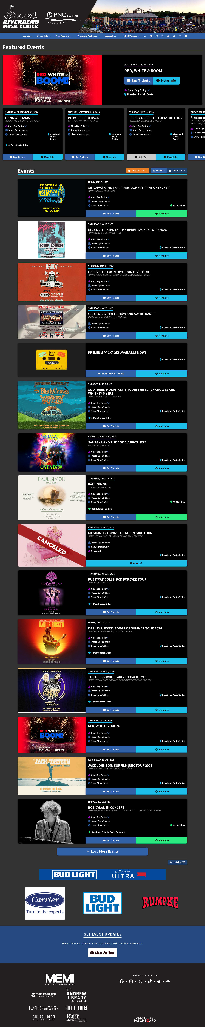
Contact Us (151, 975)
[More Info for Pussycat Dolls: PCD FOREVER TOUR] (102, 592)
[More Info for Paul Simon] (102, 497)
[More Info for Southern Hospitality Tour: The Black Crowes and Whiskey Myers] (102, 405)
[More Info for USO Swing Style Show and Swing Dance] (102, 322)
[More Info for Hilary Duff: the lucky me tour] (156, 134)
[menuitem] (27, 36)
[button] (152, 90)
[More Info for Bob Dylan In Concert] (102, 821)
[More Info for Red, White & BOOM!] (102, 80)
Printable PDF (177, 862)
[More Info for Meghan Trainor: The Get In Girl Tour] (102, 545)
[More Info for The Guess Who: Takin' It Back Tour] (102, 690)
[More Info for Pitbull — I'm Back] (94, 134)
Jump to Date (137, 170)
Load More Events (102, 851)
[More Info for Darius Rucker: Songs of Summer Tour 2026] (102, 641)
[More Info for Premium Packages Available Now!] (102, 360)
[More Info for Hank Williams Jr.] (33, 134)
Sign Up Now (102, 952)
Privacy (137, 975)
